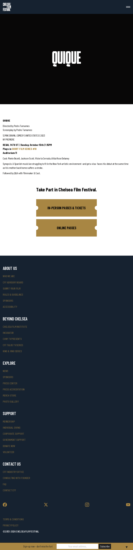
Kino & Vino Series (12, 351)
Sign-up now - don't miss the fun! (38, 546)
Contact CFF (9, 490)
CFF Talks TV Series (13, 345)
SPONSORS (8, 377)
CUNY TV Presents (12, 338)
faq (4, 484)
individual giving (11, 427)
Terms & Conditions (13, 519)
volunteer (8, 452)
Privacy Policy (10, 525)
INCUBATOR (8, 332)
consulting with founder (16, 477)
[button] (66, 208)
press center (10, 383)
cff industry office (13, 471)
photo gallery (11, 401)
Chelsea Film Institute (15, 326)
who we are (9, 276)
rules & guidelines (13, 294)
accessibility (10, 306)
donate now (9, 446)
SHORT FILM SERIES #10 (24, 148)
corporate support (13, 433)
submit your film (11, 288)
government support (14, 439)
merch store (9, 395)
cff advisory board (13, 282)
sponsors (8, 300)
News (5, 371)
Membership (9, 421)
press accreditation (14, 389)
